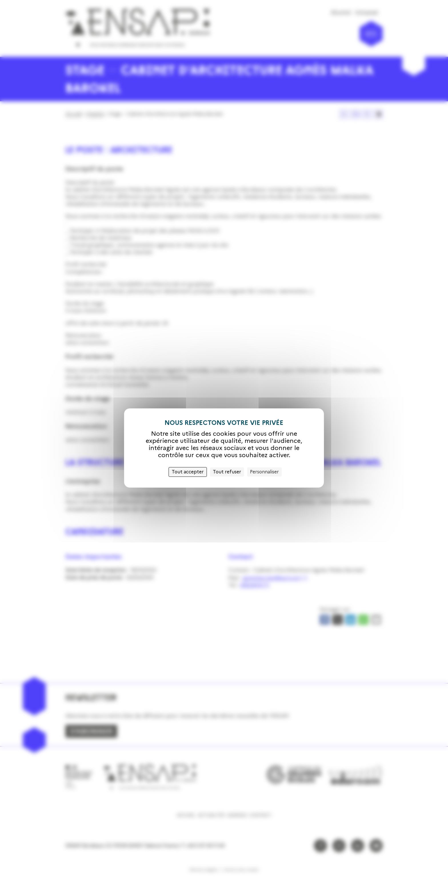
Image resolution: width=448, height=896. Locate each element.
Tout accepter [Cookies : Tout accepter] (188, 472)
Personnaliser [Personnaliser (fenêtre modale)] (264, 472)
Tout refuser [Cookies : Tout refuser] (227, 472)
